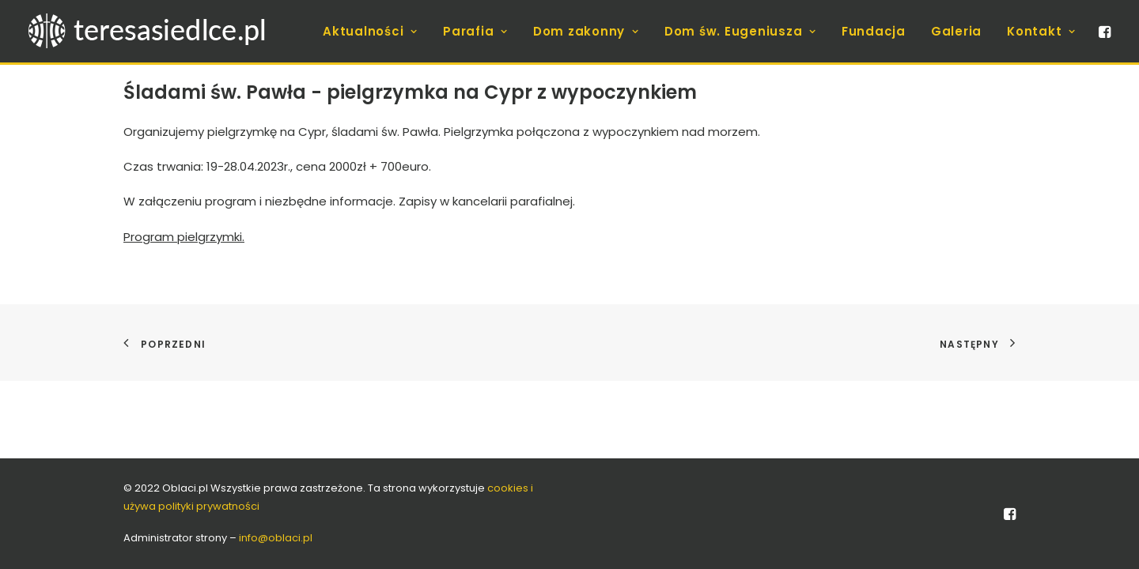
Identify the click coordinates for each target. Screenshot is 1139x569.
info (275, 537)
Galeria (956, 31)
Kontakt (1041, 31)
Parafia (475, 31)
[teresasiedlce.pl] (157, 31)
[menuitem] (370, 31)
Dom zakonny (586, 31)
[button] (1103, 31)
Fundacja (874, 31)
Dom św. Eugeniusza (740, 31)
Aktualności (370, 31)
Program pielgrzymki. (183, 236)
